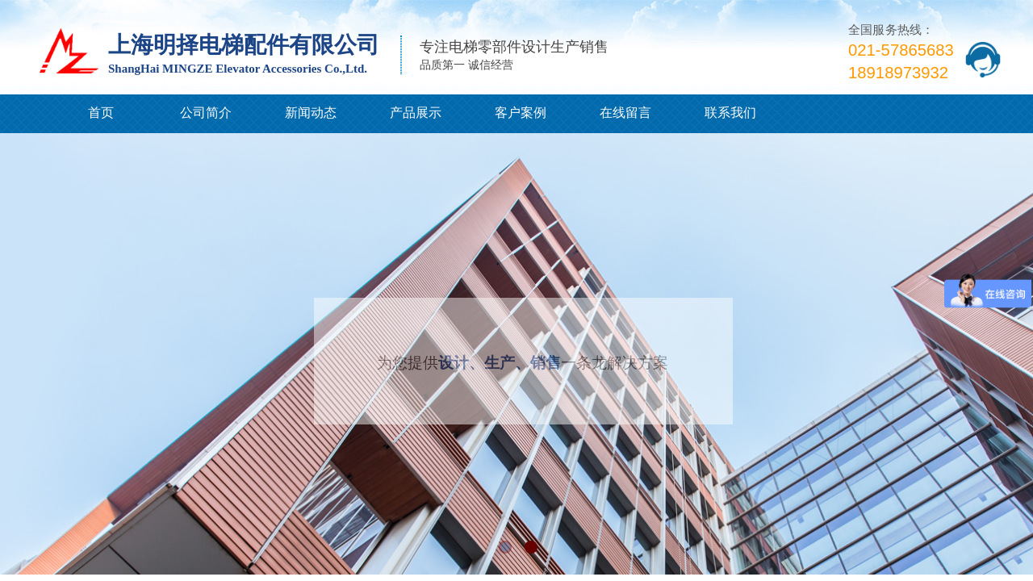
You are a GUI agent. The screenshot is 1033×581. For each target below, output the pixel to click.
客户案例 (520, 112)
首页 (101, 112)
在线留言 (625, 112)
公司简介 (206, 112)
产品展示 (415, 112)
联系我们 (730, 112)
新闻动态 (311, 112)
